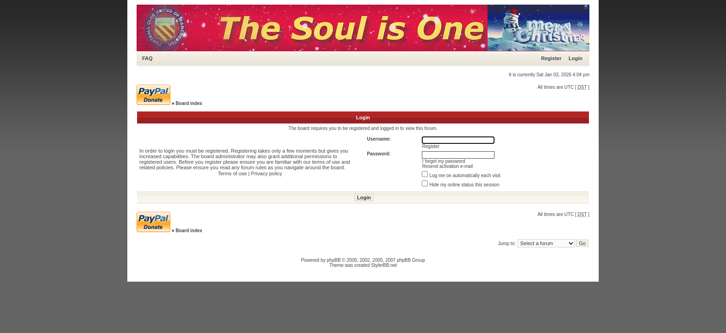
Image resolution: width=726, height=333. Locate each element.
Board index (188, 103)
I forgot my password (443, 161)
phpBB (334, 260)
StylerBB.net (384, 265)
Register (551, 58)
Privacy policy (266, 173)
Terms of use (232, 173)
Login (575, 58)
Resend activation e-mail (447, 166)
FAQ (147, 58)
